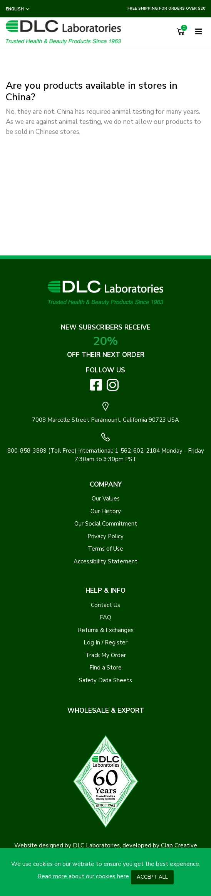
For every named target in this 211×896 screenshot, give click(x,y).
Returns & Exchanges (106, 630)
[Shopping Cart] (180, 32)
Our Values (106, 498)
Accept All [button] (152, 877)
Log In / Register (105, 642)
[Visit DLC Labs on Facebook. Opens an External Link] (96, 384)
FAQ (105, 617)
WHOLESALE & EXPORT (105, 710)
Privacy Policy (105, 536)
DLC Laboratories (96, 845)
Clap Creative (179, 845)
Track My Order (105, 655)
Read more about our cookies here (83, 876)
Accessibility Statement (105, 561)
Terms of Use (105, 549)
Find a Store (105, 667)
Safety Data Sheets (105, 680)
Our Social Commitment (105, 523)
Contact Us (105, 605)
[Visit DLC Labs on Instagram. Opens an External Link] (112, 385)
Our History (105, 511)
